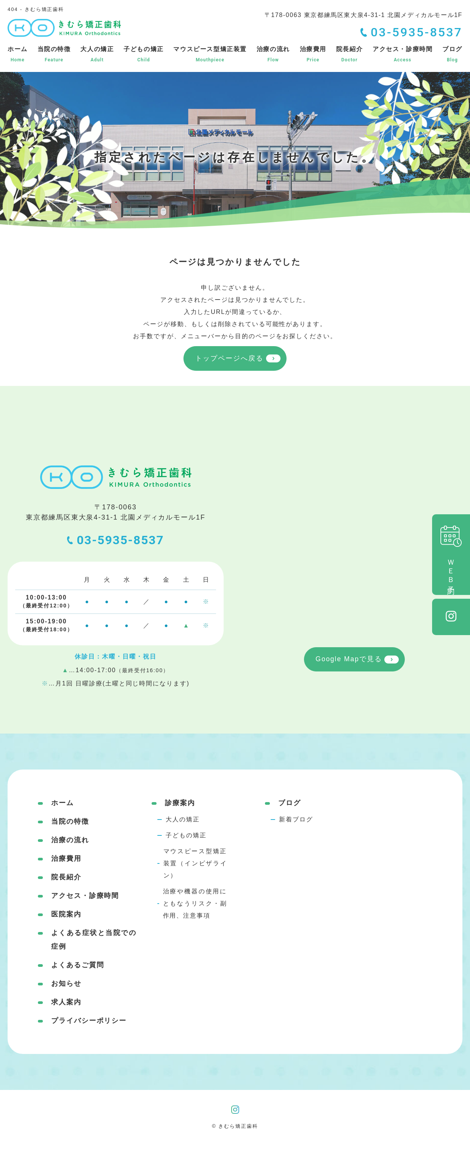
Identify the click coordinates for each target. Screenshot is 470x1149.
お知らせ (66, 983)
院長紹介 (349, 54)
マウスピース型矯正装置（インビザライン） (195, 863)
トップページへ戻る (229, 358)
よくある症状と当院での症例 (93, 939)
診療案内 (180, 803)
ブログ (452, 54)
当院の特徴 (54, 54)
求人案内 (66, 1002)
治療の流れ (273, 54)
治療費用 (313, 54)
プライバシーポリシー (89, 1020)
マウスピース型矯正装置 (210, 54)
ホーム (18, 54)
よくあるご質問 (77, 965)
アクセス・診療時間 (402, 54)
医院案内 (66, 914)
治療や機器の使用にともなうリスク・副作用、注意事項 (195, 903)
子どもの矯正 (144, 54)
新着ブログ (296, 819)
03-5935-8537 (115, 541)
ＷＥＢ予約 (451, 555)
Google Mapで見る (348, 660)
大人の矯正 (97, 54)
